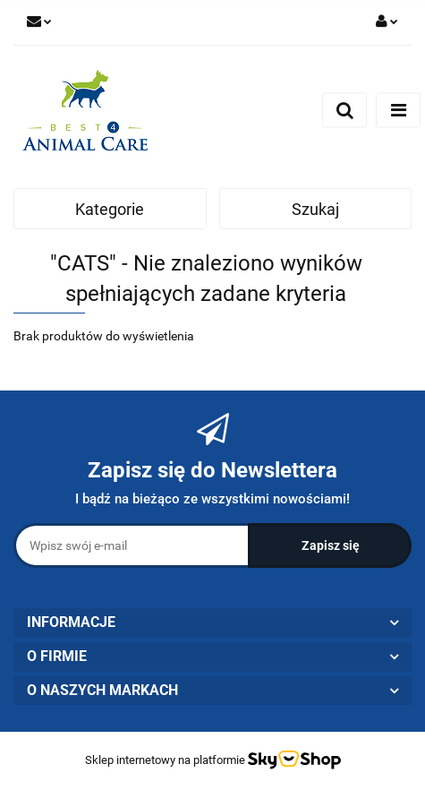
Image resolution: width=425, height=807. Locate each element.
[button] (212, 623)
